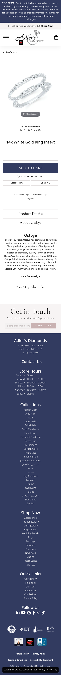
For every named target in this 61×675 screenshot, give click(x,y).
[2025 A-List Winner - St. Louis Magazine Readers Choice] (30, 642)
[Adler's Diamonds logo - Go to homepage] (29, 37)
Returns (44, 183)
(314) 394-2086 (30, 129)
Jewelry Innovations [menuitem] (30, 460)
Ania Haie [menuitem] (31, 413)
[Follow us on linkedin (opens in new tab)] (18, 613)
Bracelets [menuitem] (30, 545)
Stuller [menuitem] (30, 503)
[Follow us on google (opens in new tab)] (29, 613)
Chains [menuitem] (30, 556)
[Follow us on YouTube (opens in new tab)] (23, 613)
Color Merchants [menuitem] (30, 429)
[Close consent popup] (56, 670)
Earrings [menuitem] (30, 541)
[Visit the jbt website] (25, 629)
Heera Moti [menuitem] (30, 452)
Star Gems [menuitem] (30, 499)
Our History (30, 578)
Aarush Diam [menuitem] (30, 409)
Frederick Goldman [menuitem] (30, 437)
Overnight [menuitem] (30, 487)
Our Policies (30, 594)
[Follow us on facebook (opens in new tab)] (34, 613)
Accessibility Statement (41, 660)
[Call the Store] (30, 352)
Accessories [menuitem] (30, 517)
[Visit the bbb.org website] (42, 642)
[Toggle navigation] (6, 38)
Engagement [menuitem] (30, 529)
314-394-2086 (51, 9)
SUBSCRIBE (43, 325)
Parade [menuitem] (30, 491)
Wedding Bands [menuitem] (30, 533)
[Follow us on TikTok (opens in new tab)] (43, 613)
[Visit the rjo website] (50, 629)
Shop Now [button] (47, 26)
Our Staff (30, 586)
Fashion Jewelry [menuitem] (30, 521)
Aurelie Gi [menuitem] (30, 421)
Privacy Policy (30, 598)
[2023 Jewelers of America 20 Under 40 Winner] (18, 642)
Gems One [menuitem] (30, 441)
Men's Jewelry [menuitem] (30, 525)
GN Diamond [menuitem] (30, 444)
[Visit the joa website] (38, 629)
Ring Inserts (11, 52)
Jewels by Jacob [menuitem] (31, 464)
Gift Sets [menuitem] (30, 564)
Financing (30, 582)
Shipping (17, 183)
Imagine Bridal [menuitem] (30, 456)
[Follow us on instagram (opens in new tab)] (38, 613)
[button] (56, 37)
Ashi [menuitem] (30, 417)
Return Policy (22, 653)
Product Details (31, 214)
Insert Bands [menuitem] (30, 560)
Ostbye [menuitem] (30, 483)
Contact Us (31, 361)
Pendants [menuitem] (31, 549)
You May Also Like (30, 287)
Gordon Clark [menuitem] (30, 448)
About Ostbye (30, 223)
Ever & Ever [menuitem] (30, 433)
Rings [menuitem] (31, 537)
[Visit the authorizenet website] (12, 629)
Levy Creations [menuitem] (30, 476)
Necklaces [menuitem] (30, 552)
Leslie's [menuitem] (30, 472)
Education (30, 590)
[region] (30, 90)
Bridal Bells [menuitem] (30, 425)
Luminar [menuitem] (30, 480)
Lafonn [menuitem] (30, 468)
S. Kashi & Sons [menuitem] (30, 495)
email (35, 9)
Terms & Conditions (17, 660)
